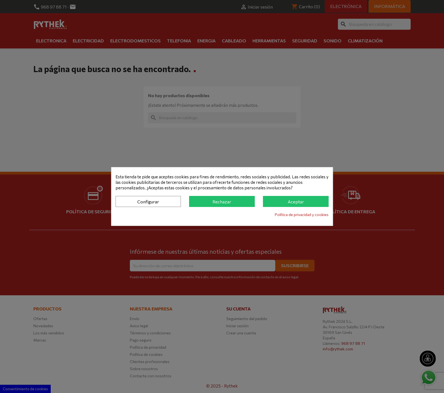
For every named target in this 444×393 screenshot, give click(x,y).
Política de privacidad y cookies (302, 214)
